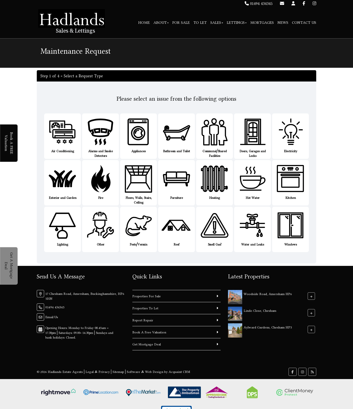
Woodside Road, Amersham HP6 (268, 294)
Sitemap (118, 371)
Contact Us (304, 22)
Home (144, 22)
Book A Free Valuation (149, 332)
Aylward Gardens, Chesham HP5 (268, 327)
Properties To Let (145, 308)
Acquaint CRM (179, 371)
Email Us (51, 317)
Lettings (237, 22)
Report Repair (142, 320)
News (282, 22)
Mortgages (262, 22)
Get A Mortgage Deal (11, 266)
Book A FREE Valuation (11, 143)
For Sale (181, 22)
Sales (216, 22)
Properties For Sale (146, 296)
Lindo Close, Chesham (260, 310)
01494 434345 (259, 3)
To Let (200, 22)
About (161, 22)
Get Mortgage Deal (146, 344)
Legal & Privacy (98, 371)
